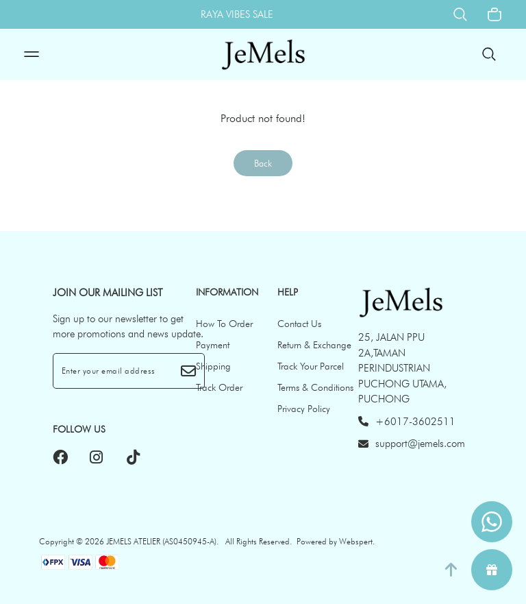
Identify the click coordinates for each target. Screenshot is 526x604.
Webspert (356, 541)
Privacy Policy (303, 408)
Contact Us (299, 323)
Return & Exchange (314, 344)
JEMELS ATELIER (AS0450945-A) (161, 541)
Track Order (219, 387)
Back (263, 163)
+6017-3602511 (406, 421)
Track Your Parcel (310, 366)
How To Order (224, 323)
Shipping (213, 366)
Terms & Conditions (315, 387)
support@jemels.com (411, 443)
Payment (212, 344)
